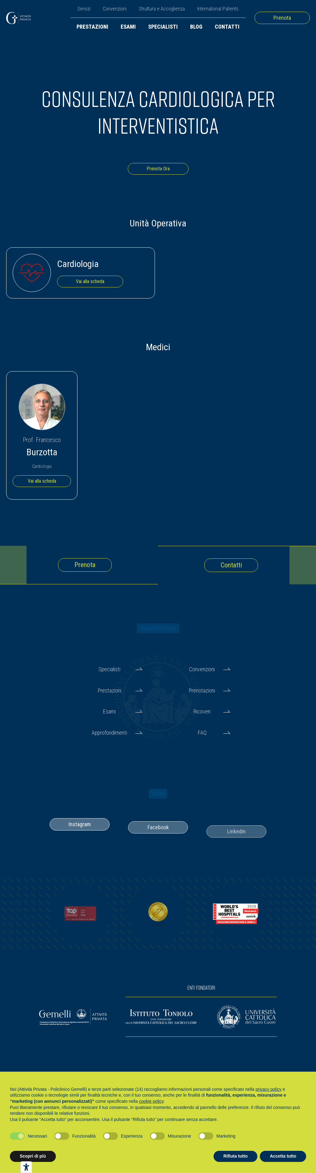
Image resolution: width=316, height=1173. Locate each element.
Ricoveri (201, 711)
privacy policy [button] (268, 1089)
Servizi (83, 9)
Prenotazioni (202, 690)
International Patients (218, 9)
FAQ (202, 732)
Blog (196, 26)
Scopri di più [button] (33, 1156)
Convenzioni (115, 9)
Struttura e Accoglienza (162, 9)
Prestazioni (92, 26)
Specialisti (163, 26)
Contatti (227, 26)
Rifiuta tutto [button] (235, 1156)
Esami (128, 26)
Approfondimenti (109, 732)
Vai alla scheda (90, 281)
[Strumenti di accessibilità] (26, 1167)
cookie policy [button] (151, 1101)
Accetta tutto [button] (283, 1156)
